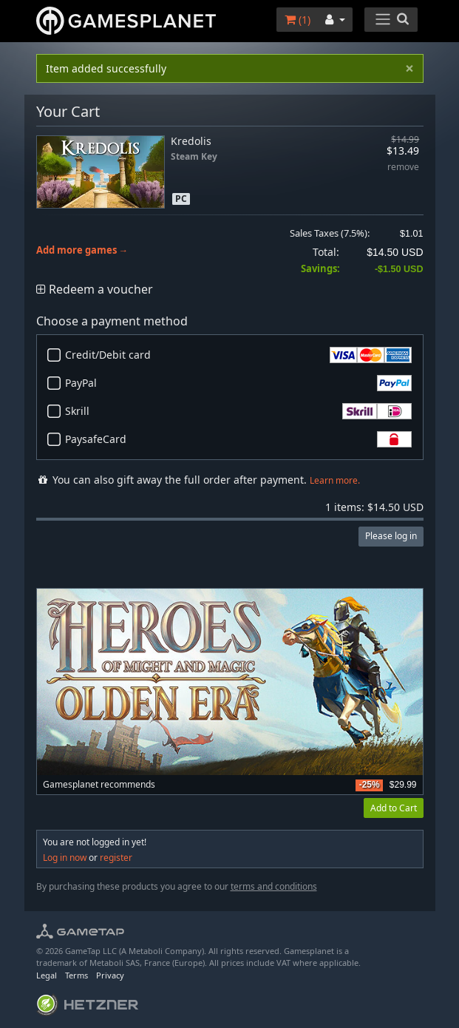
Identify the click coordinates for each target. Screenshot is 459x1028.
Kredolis (191, 141)
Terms (76, 975)
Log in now (64, 857)
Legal (46, 975)
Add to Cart (393, 808)
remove (403, 167)
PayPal (238, 383)
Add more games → (82, 250)
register (116, 857)
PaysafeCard (238, 439)
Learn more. (335, 480)
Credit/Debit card (238, 355)
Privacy (110, 975)
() (297, 20)
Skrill (238, 411)
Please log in (391, 536)
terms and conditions (274, 886)
